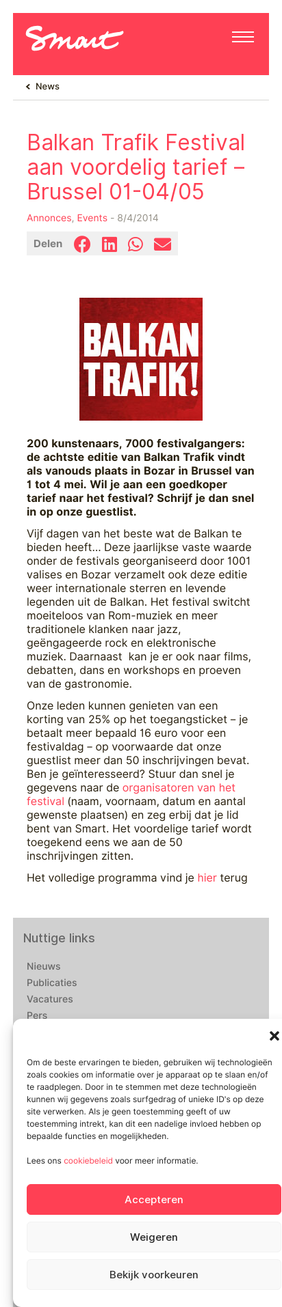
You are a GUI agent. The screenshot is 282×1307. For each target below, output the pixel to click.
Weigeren (154, 1237)
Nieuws (44, 966)
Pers (37, 1016)
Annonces (49, 218)
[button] (274, 1036)
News (48, 86)
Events (92, 218)
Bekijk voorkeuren (154, 1275)
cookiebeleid (88, 1160)
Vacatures (50, 999)
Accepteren (154, 1200)
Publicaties (52, 983)
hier (207, 877)
